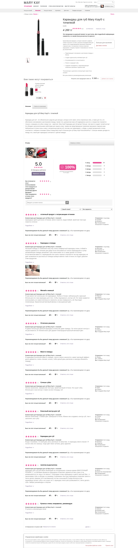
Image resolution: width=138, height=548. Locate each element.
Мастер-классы (70, 6)
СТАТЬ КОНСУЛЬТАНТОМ (56, 6)
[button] (32, 270)
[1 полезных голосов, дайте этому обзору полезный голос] (50, 344)
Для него (66, 10)
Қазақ (95, 2)
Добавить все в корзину (107, 78)
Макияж (37, 10)
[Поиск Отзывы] (67, 202)
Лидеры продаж (77, 10)
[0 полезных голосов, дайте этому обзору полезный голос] (50, 235)
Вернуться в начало (49, 526)
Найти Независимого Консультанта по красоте (92, 6)
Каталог (36, 6)
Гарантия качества (87, 2)
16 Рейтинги (89, 28)
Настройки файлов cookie (93, 545)
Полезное (43, 6)
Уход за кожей (28, 10)
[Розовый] (42, 37)
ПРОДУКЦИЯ (28, 6)
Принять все (109, 545)
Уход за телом (48, 10)
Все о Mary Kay (79, 2)
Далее (88, 527)
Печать (112, 14)
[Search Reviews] (48, 202)
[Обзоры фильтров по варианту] (97, 209)
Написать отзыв (100, 28)
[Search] (106, 2)
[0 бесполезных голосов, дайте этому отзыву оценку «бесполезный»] (56, 235)
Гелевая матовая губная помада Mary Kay (40, 85)
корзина (109, 6)
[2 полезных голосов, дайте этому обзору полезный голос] (50, 315)
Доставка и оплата (101, 45)
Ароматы (57, 10)
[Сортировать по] (71, 209)
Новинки (87, 10)
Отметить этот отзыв (66, 235)
